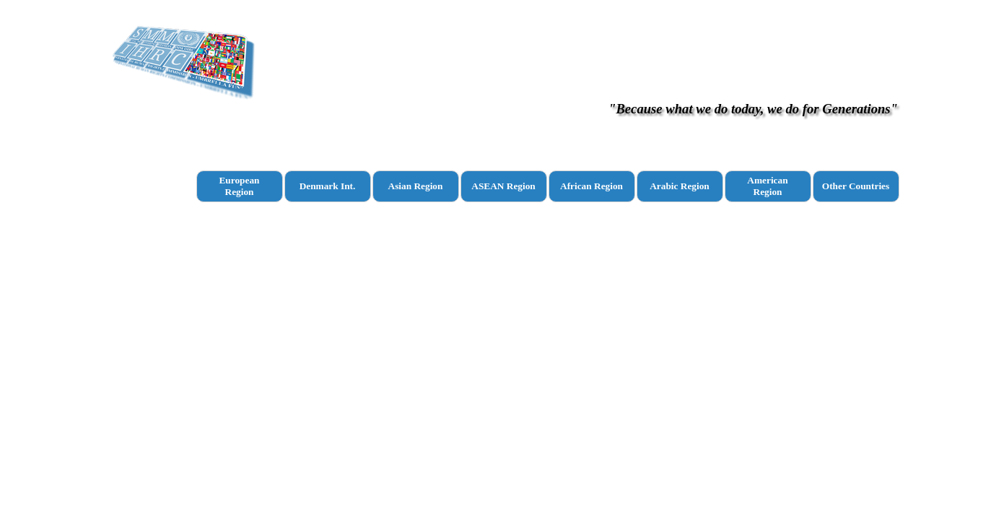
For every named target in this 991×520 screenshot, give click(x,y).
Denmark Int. (328, 186)
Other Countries (855, 186)
